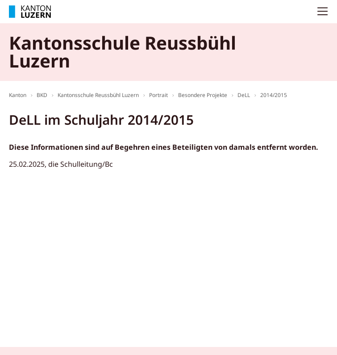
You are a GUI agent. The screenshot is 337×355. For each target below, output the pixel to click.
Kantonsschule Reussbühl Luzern (98, 95)
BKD (42, 95)
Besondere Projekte (202, 95)
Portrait (158, 95)
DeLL (243, 95)
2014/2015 (273, 95)
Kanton (17, 95)
